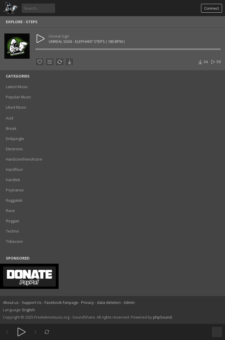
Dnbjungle (15, 138)
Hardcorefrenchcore (24, 159)
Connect (211, 8)
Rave (10, 210)
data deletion (109, 302)
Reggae (12, 220)
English (28, 309)
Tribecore (14, 241)
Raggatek (14, 200)
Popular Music (18, 97)
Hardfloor (14, 169)
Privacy (87, 302)
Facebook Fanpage (61, 302)
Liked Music (16, 107)
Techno (12, 231)
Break (11, 128)
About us (11, 302)
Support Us (32, 302)
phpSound (162, 317)
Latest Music (17, 86)
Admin (129, 302)
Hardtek (13, 179)
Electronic (14, 149)
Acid (9, 118)
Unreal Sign (59, 36)
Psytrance (15, 190)
